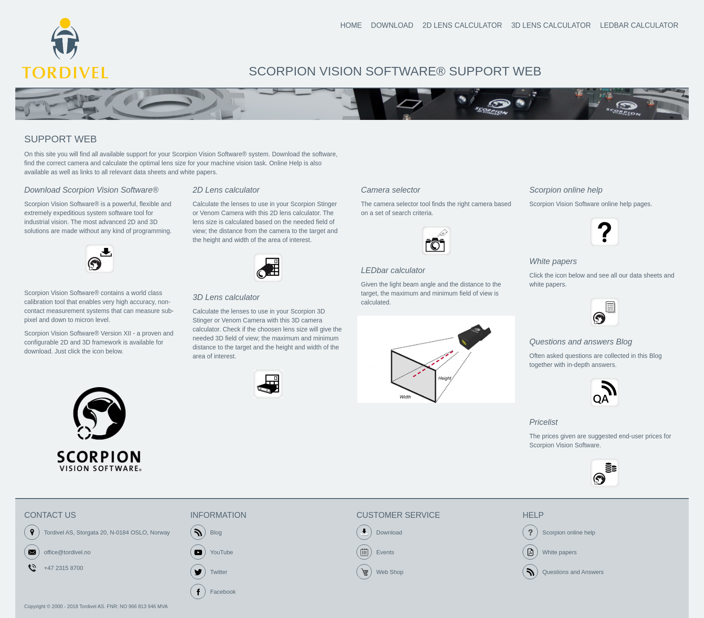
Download (392, 25)
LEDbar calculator (639, 25)
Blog (216, 532)
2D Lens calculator (462, 25)
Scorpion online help (568, 532)
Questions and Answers (573, 572)
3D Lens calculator (551, 25)
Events (385, 552)
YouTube (221, 552)
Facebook (223, 591)
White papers (559, 552)
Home (351, 25)
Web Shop (389, 572)
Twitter (218, 572)
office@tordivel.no (67, 552)
